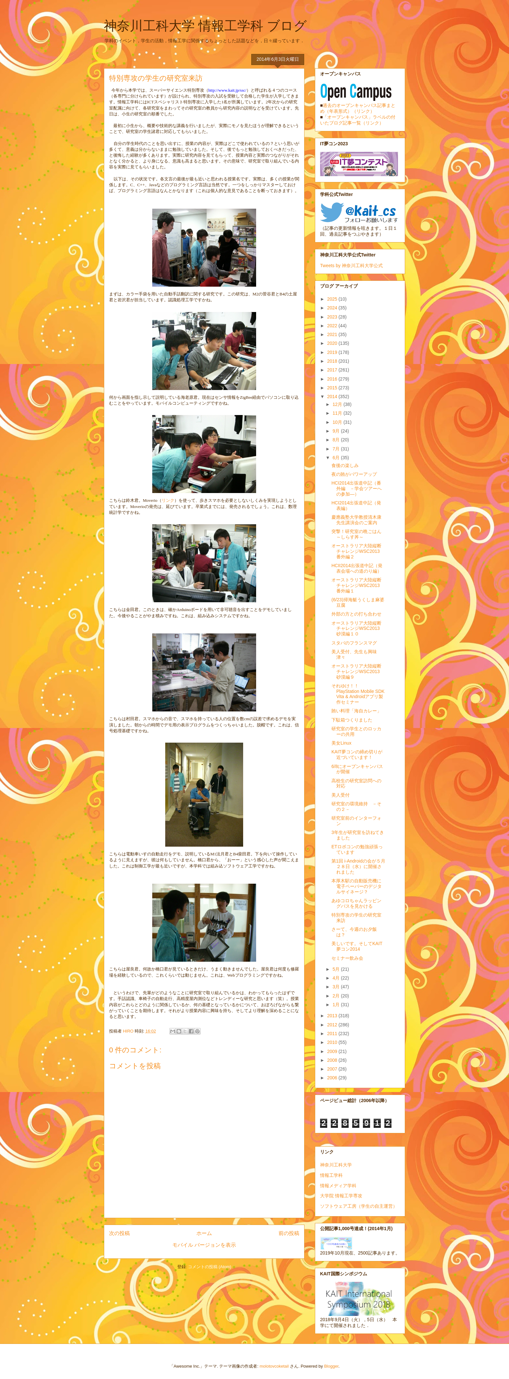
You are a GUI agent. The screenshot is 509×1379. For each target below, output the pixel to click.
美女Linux (341, 743)
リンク (168, 500)
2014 (333, 396)
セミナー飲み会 (347, 958)
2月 (336, 995)
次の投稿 (119, 1233)
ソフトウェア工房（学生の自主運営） (358, 1206)
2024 (333, 307)
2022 (333, 325)
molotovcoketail (274, 1366)
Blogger (331, 1366)
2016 (333, 379)
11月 (337, 413)
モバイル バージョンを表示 (204, 1245)
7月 (336, 448)
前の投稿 (289, 1233)
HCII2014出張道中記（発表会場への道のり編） (356, 568)
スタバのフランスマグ (354, 642)
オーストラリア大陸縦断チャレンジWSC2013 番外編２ (357, 551)
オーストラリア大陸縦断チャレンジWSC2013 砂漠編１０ (357, 628)
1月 (336, 1004)
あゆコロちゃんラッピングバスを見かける (356, 903)
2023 (333, 316)
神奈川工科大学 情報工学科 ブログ (205, 26)
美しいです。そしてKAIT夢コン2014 (356, 946)
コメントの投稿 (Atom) (209, 1266)
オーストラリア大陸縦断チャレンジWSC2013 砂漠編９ (357, 671)
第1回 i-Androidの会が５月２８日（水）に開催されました (358, 866)
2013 (333, 1015)
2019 (333, 352)
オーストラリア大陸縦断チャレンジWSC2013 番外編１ (357, 585)
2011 (333, 1033)
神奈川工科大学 (336, 1164)
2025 (333, 299)
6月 (336, 457)
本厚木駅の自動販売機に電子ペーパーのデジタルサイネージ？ (356, 886)
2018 (333, 361)
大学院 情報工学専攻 (341, 1195)
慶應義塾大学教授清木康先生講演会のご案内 (356, 519)
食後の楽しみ (345, 465)
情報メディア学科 (338, 1185)
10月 (337, 422)
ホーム (204, 1233)
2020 (333, 343)
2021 (333, 334)
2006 (333, 1077)
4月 (336, 978)
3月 (336, 986)
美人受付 (340, 795)
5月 (336, 969)
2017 (333, 369)
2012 (333, 1024)
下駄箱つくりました (351, 719)
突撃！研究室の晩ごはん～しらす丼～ (356, 534)
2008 (333, 1060)
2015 (333, 387)
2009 (333, 1051)
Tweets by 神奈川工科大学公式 (351, 265)
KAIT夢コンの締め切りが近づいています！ (356, 754)
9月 (336, 431)
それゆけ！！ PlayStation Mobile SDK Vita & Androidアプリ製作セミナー (358, 694)
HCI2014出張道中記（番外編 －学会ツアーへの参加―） (356, 488)
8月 (336, 439)
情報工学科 (331, 1175)
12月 (337, 404)
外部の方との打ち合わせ (356, 614)
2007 (333, 1069)
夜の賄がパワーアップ (354, 474)
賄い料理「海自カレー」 (356, 710)
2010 (333, 1042)
